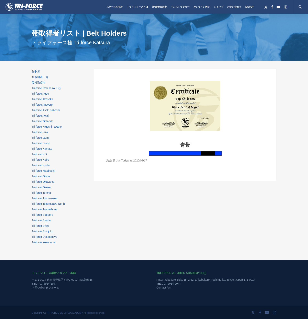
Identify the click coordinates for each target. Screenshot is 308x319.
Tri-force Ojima (41, 176)
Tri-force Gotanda (42, 121)
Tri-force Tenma (41, 192)
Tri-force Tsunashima (44, 209)
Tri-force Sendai (41, 220)
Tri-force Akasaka (42, 99)
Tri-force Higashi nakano (47, 126)
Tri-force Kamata (42, 148)
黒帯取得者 (39, 82)
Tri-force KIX (39, 154)
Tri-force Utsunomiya (44, 236)
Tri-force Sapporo (42, 214)
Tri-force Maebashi (43, 170)
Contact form (164, 287)
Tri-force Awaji (40, 115)
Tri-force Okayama (43, 181)
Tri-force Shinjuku (42, 231)
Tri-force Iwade (41, 143)
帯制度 (36, 71)
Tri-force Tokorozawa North (48, 203)
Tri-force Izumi (40, 137)
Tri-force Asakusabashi (46, 110)
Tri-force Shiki (40, 225)
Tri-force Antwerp (42, 104)
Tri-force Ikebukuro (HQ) (46, 88)
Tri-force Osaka (41, 187)
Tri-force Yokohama (44, 242)
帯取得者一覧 (40, 77)
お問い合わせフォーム (45, 287)
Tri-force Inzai (40, 132)
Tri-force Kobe (40, 159)
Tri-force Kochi (41, 165)
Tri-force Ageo (40, 93)
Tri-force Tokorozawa (44, 198)
